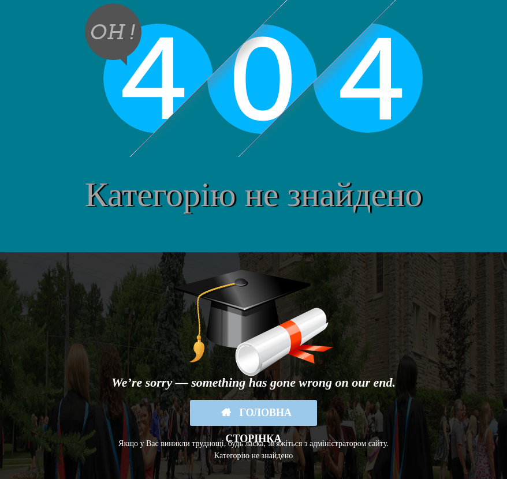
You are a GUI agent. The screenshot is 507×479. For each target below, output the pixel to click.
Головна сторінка (259, 416)
